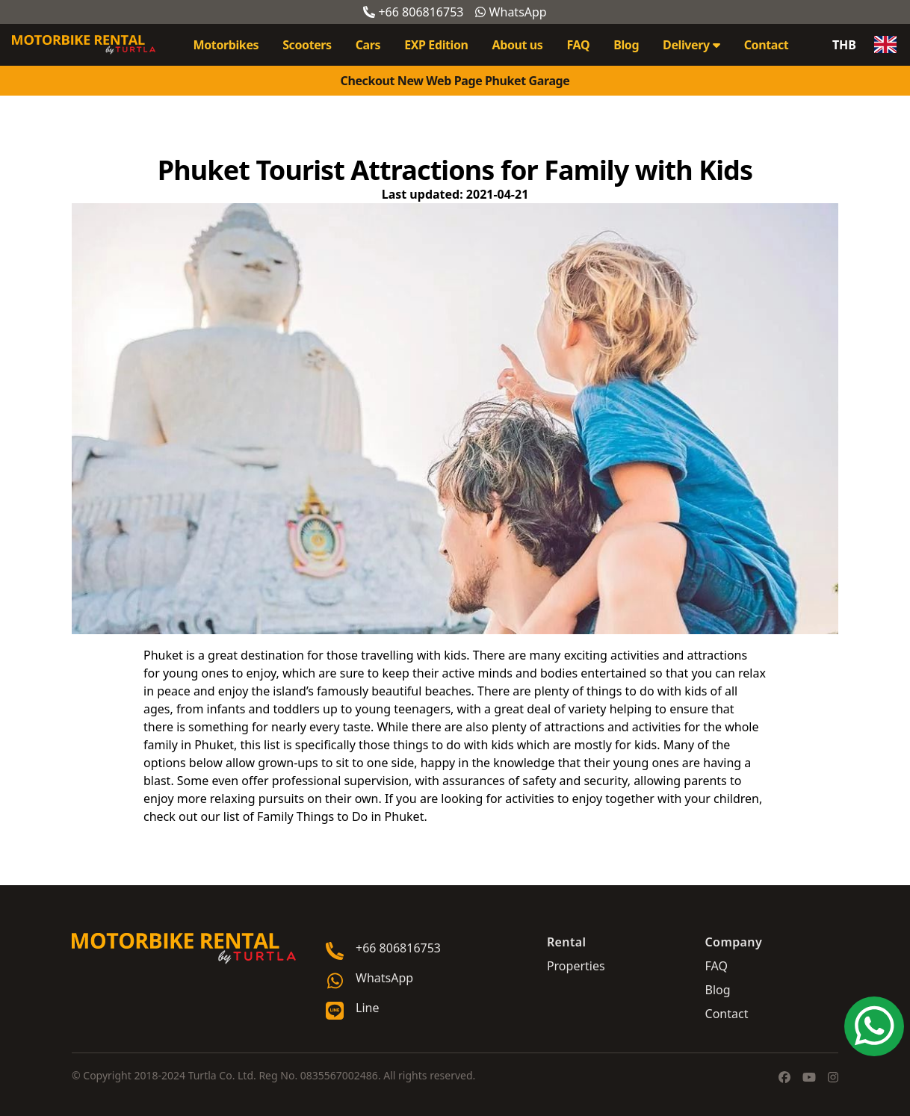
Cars (368, 45)
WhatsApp (510, 12)
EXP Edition (436, 45)
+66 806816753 (413, 12)
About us (517, 45)
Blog (626, 45)
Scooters (307, 45)
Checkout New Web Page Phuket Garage (455, 80)
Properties (576, 966)
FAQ (577, 45)
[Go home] (184, 948)
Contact (766, 45)
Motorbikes (226, 45)
